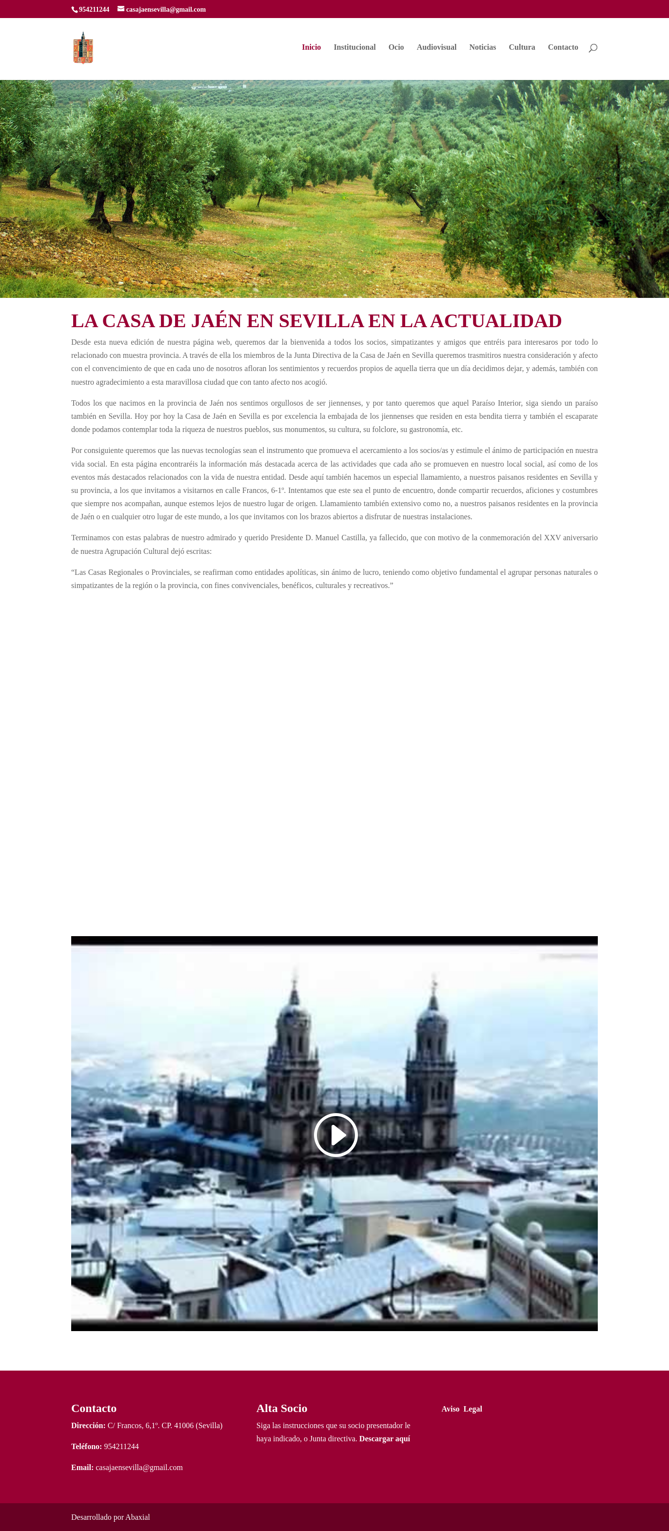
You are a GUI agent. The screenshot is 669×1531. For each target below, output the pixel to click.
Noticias (482, 47)
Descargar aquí (384, 1438)
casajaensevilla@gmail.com (139, 1467)
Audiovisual (437, 47)
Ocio (396, 47)
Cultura (522, 47)
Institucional (354, 47)
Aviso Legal (462, 1409)
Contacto (563, 47)
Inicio (311, 47)
